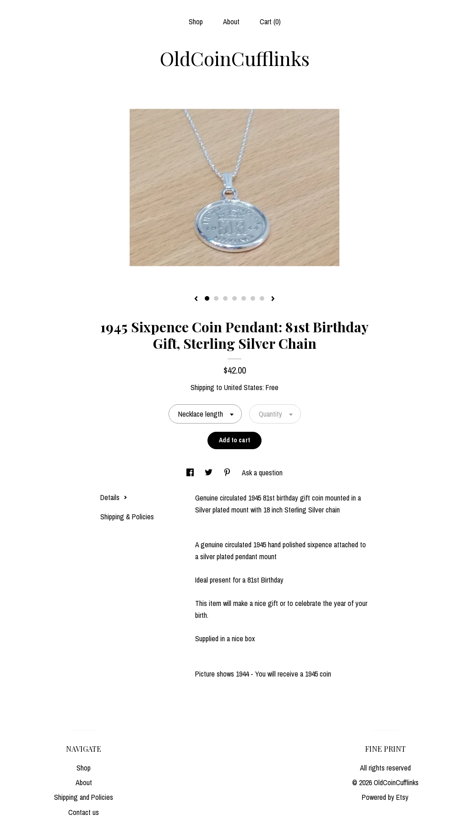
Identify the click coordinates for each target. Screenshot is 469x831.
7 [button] (262, 298)
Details (113, 497)
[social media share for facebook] (191, 473)
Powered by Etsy (385, 797)
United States (243, 387)
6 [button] (253, 298)
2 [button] (216, 298)
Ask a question (262, 473)
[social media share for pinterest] (228, 473)
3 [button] (225, 298)
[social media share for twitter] (209, 473)
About (231, 22)
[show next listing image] (273, 299)
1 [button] (207, 298)
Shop (196, 22)
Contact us (83, 812)
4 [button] (234, 298)
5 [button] (243, 298)
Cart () (270, 22)
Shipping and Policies (83, 797)
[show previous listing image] (196, 299)
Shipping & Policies (127, 517)
